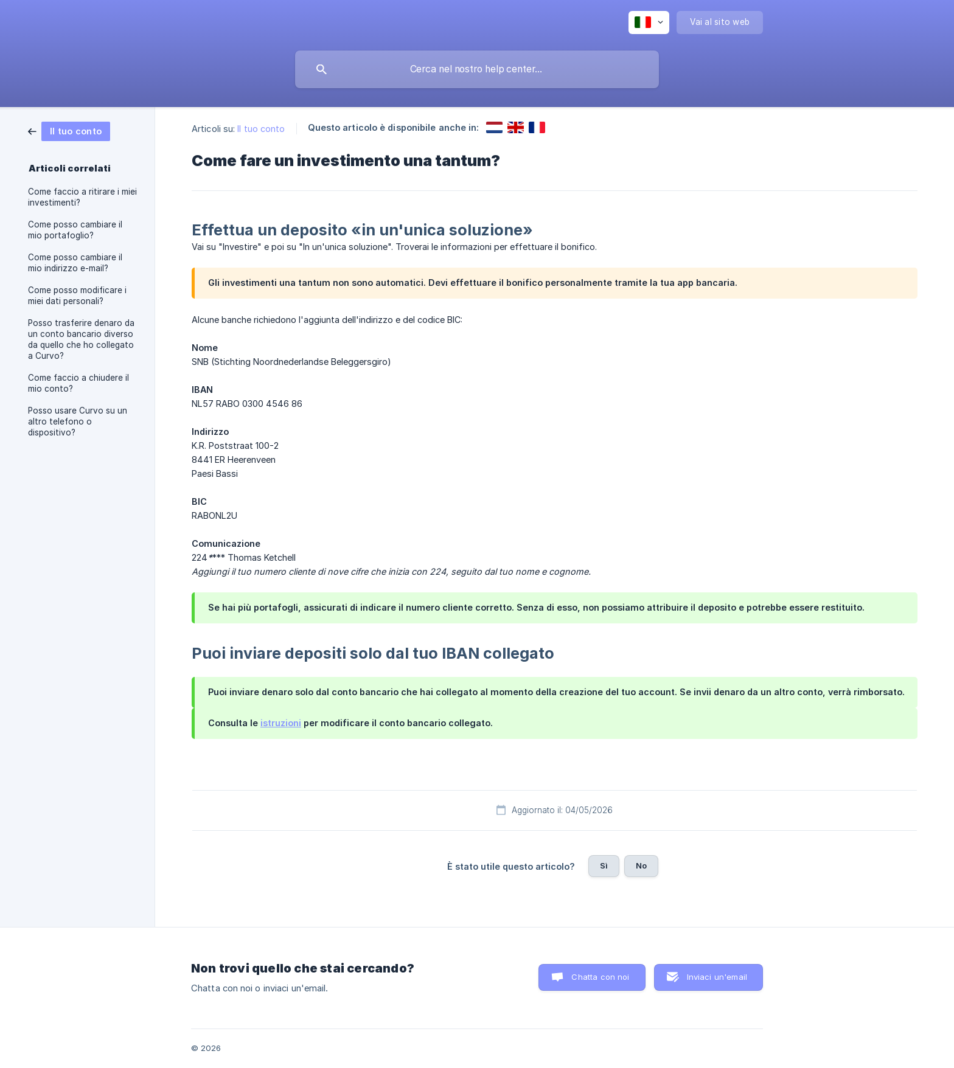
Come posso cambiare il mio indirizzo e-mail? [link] (75, 262)
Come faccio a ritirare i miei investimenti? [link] (82, 197)
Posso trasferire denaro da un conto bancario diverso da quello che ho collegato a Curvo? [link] (81, 339)
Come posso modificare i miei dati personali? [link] (77, 295)
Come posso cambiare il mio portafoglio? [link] (75, 230)
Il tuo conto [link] (261, 128)
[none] (648, 22)
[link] (69, 130)
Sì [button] (604, 865)
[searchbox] (477, 69)
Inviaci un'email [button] (717, 977)
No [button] (641, 865)
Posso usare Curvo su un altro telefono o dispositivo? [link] (77, 421)
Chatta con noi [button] (600, 977)
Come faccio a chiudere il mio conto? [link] (78, 383)
